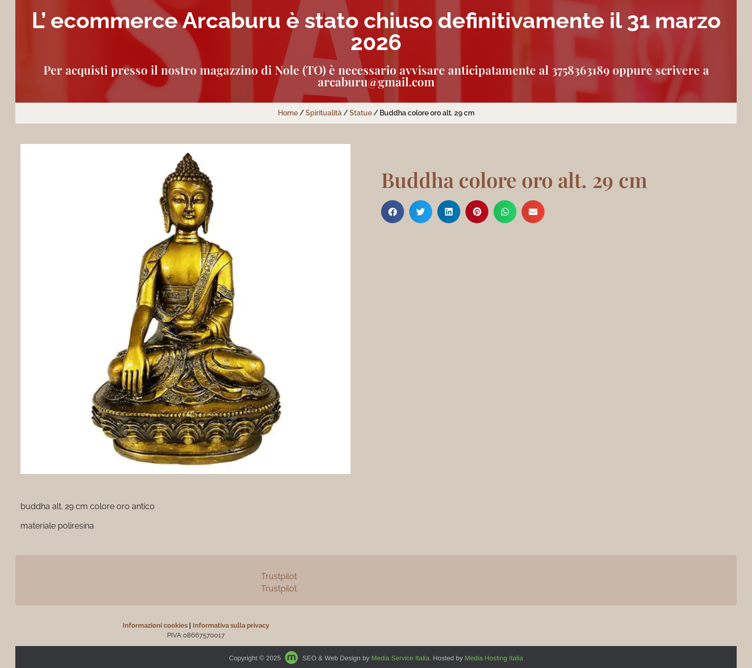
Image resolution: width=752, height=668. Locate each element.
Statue (360, 113)
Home (288, 113)
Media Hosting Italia (494, 658)
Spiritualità (324, 113)
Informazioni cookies (155, 625)
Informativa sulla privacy (231, 625)
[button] (392, 211)
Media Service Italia (400, 658)
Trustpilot (279, 576)
